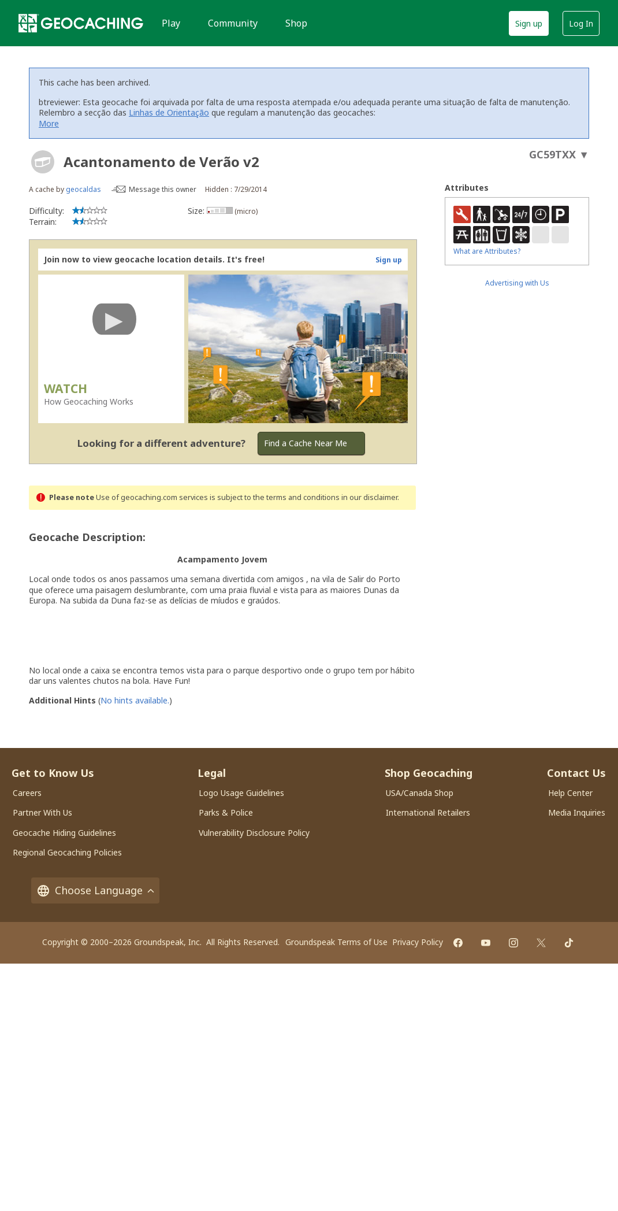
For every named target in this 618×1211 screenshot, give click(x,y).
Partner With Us (42, 812)
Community (233, 23)
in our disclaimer (369, 497)
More (49, 123)
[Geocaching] (80, 23)
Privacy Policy (417, 941)
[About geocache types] (43, 162)
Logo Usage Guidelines (241, 792)
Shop (296, 23)
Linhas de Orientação (169, 112)
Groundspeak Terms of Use (336, 941)
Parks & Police (226, 812)
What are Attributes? (486, 251)
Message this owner (162, 189)
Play (171, 23)
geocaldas (83, 189)
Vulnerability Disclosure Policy (254, 832)
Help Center (570, 792)
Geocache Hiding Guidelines (64, 832)
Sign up (528, 23)
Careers (27, 792)
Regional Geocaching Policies (67, 852)
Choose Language (95, 890)
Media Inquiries (576, 812)
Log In (581, 23)
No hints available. (134, 700)
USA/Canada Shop (419, 792)
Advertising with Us (517, 283)
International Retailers (428, 812)
